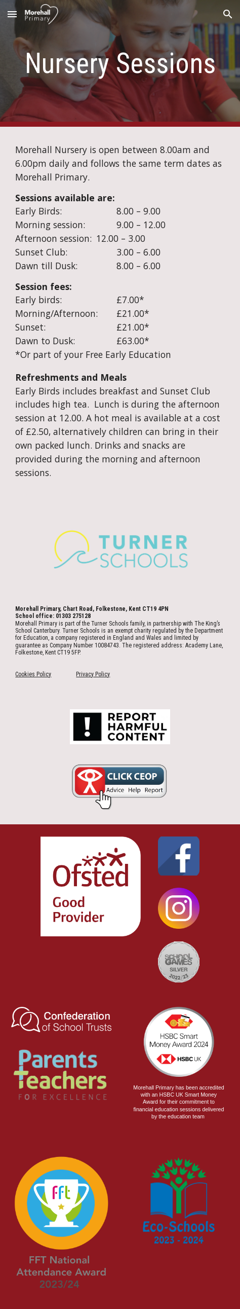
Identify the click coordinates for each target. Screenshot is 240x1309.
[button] (12, 14)
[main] (119, 63)
